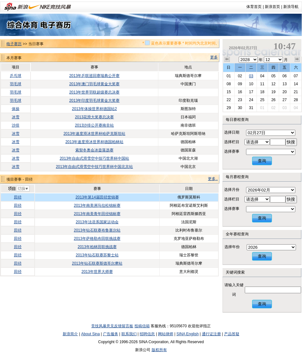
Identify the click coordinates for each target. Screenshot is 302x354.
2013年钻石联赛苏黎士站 (97, 255)
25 (262, 100)
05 (273, 76)
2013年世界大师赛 (97, 271)
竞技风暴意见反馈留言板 (112, 326)
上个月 (227, 59)
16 (240, 92)
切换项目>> (18, 189)
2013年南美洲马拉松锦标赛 (97, 205)
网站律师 (165, 334)
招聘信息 (147, 334)
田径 (18, 197)
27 (284, 100)
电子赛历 (14, 44)
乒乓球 (15, 75)
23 (240, 100)
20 (284, 92)
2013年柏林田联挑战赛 (97, 247)
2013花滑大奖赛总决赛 (94, 117)
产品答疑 (231, 334)
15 (229, 92)
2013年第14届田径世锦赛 (97, 197)
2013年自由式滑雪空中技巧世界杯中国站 (94, 158)
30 (240, 108)
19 (273, 92)
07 (296, 76)
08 (229, 84)
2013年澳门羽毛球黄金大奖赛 (94, 84)
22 (229, 100)
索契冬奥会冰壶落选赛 (94, 150)
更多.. (213, 179)
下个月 (297, 59)
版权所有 (159, 350)
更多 (214, 57)
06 (284, 76)
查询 (262, 160)
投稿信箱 (142, 326)
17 (251, 92)
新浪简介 (70, 334)
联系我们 (129, 334)
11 (262, 84)
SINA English (187, 334)
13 (284, 84)
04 (262, 76)
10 (251, 84)
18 (262, 92)
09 (240, 84)
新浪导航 (291, 6)
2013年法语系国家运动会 (97, 222)
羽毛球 (15, 84)
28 (296, 100)
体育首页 (254, 6)
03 (251, 76)
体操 (15, 109)
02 (240, 76)
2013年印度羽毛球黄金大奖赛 (94, 100)
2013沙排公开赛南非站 (94, 125)
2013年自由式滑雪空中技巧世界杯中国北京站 (94, 166)
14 (296, 84)
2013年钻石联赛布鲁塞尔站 (97, 230)
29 (229, 108)
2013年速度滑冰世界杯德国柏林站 (94, 142)
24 (251, 100)
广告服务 (110, 334)
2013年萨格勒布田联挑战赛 (97, 238)
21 (296, 92)
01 (229, 76)
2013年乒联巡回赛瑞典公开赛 (94, 75)
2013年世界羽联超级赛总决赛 (94, 92)
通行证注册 (211, 334)
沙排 (15, 125)
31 (251, 108)
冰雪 (15, 117)
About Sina (90, 334)
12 (273, 84)
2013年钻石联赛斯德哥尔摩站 (97, 263)
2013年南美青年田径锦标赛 (97, 214)
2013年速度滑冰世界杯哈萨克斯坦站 (95, 133)
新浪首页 (272, 6)
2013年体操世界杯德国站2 (94, 109)
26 (273, 100)
